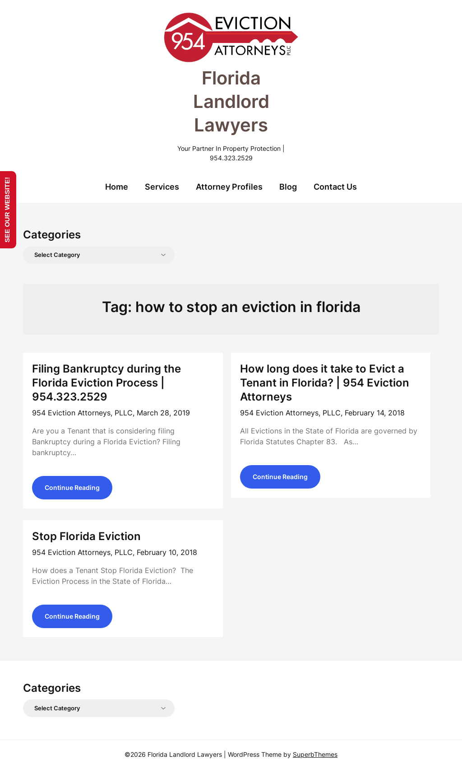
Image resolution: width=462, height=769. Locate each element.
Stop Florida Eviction (86, 536)
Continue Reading (72, 487)
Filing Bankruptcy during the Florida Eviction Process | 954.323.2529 (106, 382)
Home (116, 186)
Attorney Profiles (229, 186)
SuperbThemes (315, 754)
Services (162, 186)
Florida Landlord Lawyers (231, 101)
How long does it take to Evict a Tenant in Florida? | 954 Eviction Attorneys (324, 382)
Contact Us (335, 186)
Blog (288, 186)
